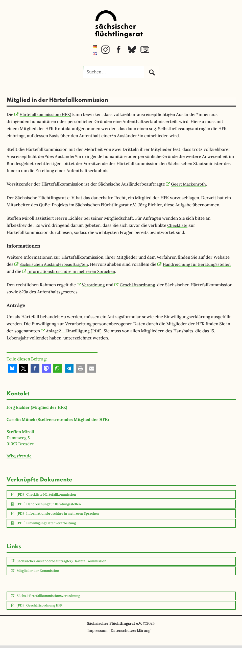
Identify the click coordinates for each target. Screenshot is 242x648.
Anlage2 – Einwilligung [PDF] (72, 331)
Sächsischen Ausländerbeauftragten (53, 264)
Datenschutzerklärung (130, 633)
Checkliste (177, 225)
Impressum (97, 633)
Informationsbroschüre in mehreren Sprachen (106, 271)
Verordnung (91, 285)
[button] (12, 368)
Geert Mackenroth (187, 184)
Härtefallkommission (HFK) (44, 114)
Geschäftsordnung (137, 285)
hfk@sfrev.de (19, 455)
